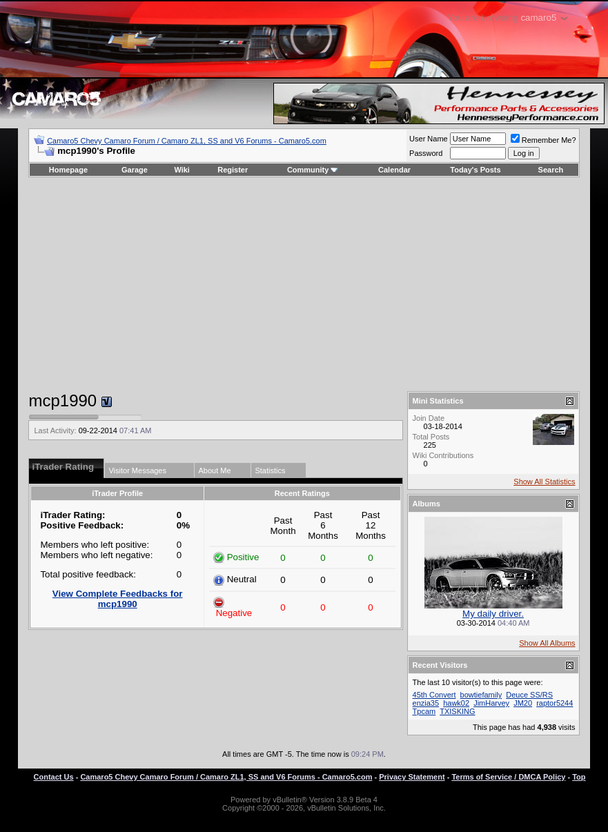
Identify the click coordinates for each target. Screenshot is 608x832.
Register (232, 170)
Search (551, 170)
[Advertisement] (304, 284)
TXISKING (457, 711)
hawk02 (456, 703)
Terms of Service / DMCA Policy (508, 777)
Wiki (182, 170)
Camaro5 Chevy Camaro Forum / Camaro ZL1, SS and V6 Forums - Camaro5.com (186, 141)
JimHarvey (491, 703)
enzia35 (426, 703)
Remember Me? (543, 140)
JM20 (522, 703)
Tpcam (424, 711)
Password (425, 153)
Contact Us (54, 777)
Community (313, 170)
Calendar (394, 170)
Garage (134, 170)
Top (578, 777)
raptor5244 (554, 703)
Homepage (68, 170)
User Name (428, 139)
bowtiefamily (481, 695)
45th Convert (434, 695)
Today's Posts (475, 170)
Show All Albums (547, 643)
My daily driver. (493, 613)
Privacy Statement (411, 777)
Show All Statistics (544, 481)
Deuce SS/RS (529, 695)
